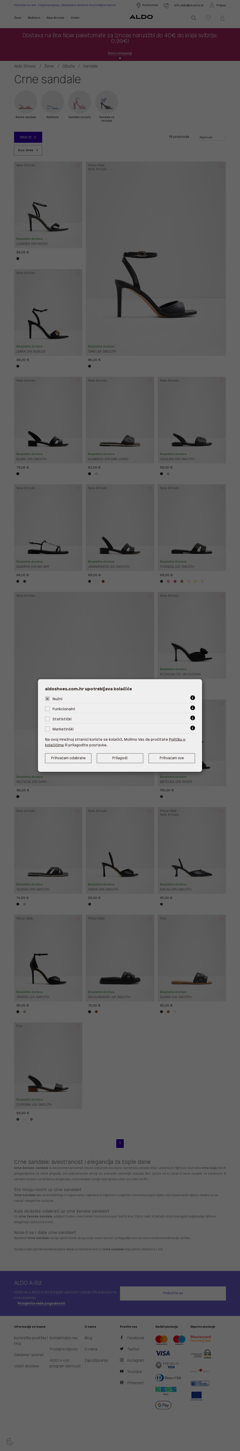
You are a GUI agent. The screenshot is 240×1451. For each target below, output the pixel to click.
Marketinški (63, 729)
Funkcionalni (63, 709)
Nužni (57, 699)
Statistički (61, 719)
